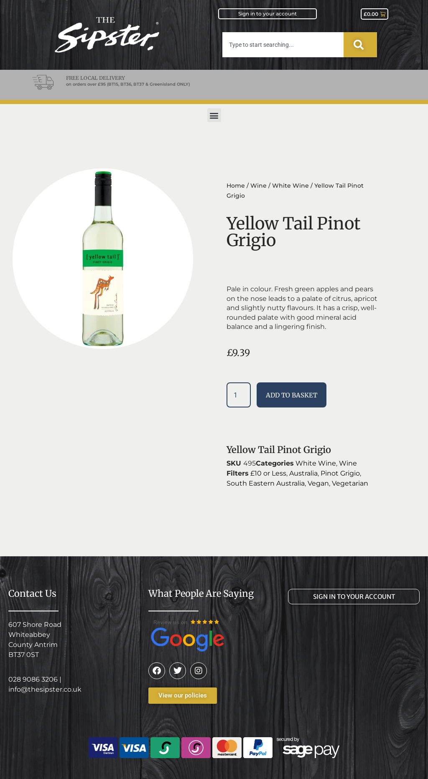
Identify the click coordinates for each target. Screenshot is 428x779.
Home (236, 185)
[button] (214, 115)
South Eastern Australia (266, 483)
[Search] (360, 44)
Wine (258, 185)
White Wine (290, 185)
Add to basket (291, 395)
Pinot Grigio (340, 473)
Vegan (318, 483)
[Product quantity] (239, 394)
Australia (303, 473)
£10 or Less (268, 473)
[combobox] (283, 44)
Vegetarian (350, 483)
